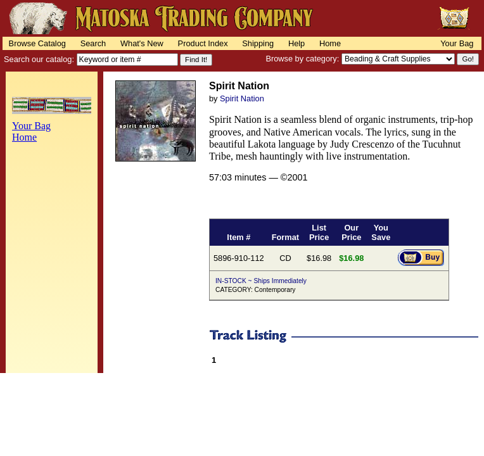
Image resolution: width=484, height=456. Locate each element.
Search (93, 43)
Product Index (203, 43)
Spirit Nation (242, 98)
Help (296, 43)
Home (330, 43)
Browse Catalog (37, 43)
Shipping (258, 43)
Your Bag (456, 43)
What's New (141, 43)
